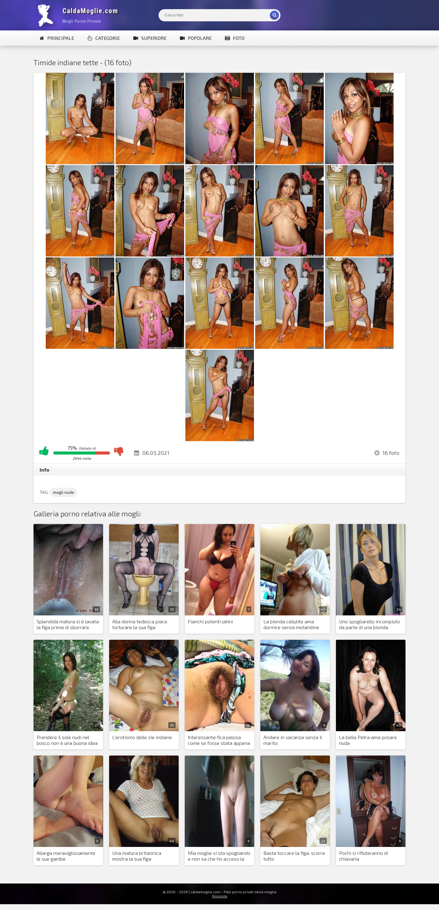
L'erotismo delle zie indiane (142, 737)
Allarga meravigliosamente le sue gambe (66, 856)
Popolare (196, 38)
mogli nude (63, 492)
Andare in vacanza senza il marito (292, 740)
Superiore (149, 38)
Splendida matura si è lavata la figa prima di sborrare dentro (68, 624)
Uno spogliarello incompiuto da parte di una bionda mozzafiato (369, 624)
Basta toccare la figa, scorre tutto (294, 856)
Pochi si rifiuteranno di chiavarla (363, 856)
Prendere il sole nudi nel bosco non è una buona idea (67, 740)
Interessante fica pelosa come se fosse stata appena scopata (219, 740)
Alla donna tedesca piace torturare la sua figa (139, 624)
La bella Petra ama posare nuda (368, 740)
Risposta (219, 896)
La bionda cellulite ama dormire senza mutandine (291, 624)
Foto (234, 38)
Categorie (103, 38)
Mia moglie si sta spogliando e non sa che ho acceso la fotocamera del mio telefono (219, 856)
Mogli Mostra (79, 15)
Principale (57, 38)
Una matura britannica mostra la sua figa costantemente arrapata (139, 856)
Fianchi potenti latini (210, 621)
